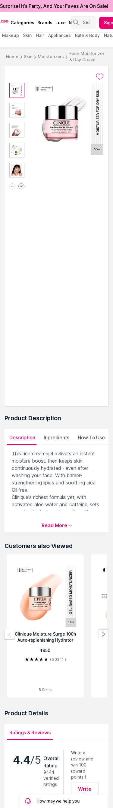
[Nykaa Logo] (4, 20)
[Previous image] (12, 186)
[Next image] (21, 186)
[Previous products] (9, 634)
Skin (28, 56)
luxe (60, 22)
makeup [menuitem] (10, 35)
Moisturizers (51, 56)
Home (12, 56)
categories (22, 22)
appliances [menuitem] (59, 35)
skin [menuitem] (27, 35)
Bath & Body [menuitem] (87, 35)
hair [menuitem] (40, 35)
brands (44, 22)
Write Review (84, 792)
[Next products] (103, 634)
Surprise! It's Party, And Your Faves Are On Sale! (54, 6)
